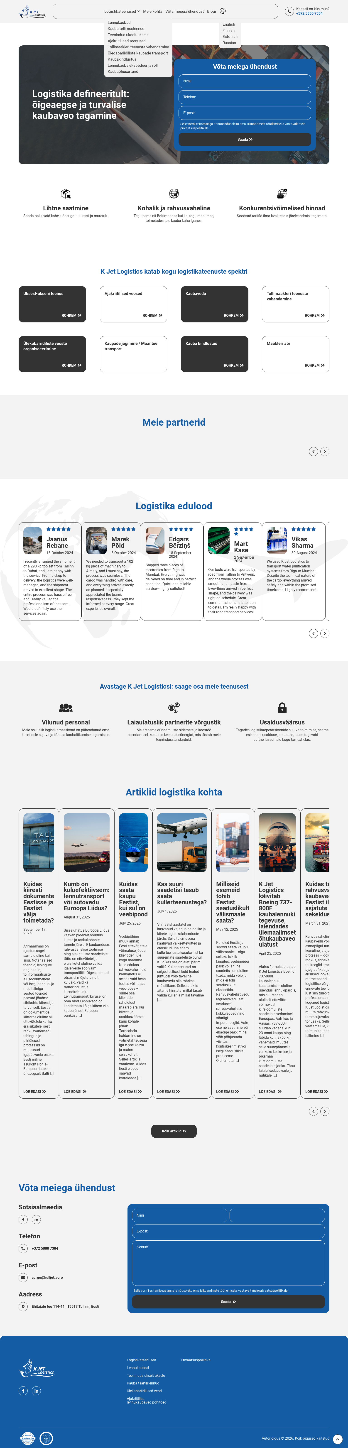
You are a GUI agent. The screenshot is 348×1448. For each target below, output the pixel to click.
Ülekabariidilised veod (144, 1389)
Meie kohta (153, 11)
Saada (243, 139)
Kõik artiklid (171, 1128)
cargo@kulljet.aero (47, 1275)
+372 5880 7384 (309, 13)
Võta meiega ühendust (183, 11)
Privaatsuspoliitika (196, 1358)
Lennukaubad (138, 1366)
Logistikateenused (141, 1358)
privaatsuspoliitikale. (194, 128)
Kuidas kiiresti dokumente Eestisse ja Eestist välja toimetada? (39, 905)
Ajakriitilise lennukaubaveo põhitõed (146, 1398)
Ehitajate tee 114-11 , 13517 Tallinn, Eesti (66, 1304)
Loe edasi (32, 1088)
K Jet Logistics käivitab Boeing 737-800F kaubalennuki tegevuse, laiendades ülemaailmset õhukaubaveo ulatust (284, 918)
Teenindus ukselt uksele (146, 1374)
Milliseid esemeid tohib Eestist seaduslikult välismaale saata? (238, 905)
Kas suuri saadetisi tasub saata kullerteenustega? (186, 895)
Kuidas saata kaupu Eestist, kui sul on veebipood (136, 902)
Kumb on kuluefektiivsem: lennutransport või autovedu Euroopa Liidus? (88, 899)
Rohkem (69, 316)
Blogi (208, 11)
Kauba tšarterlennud (143, 1381)
